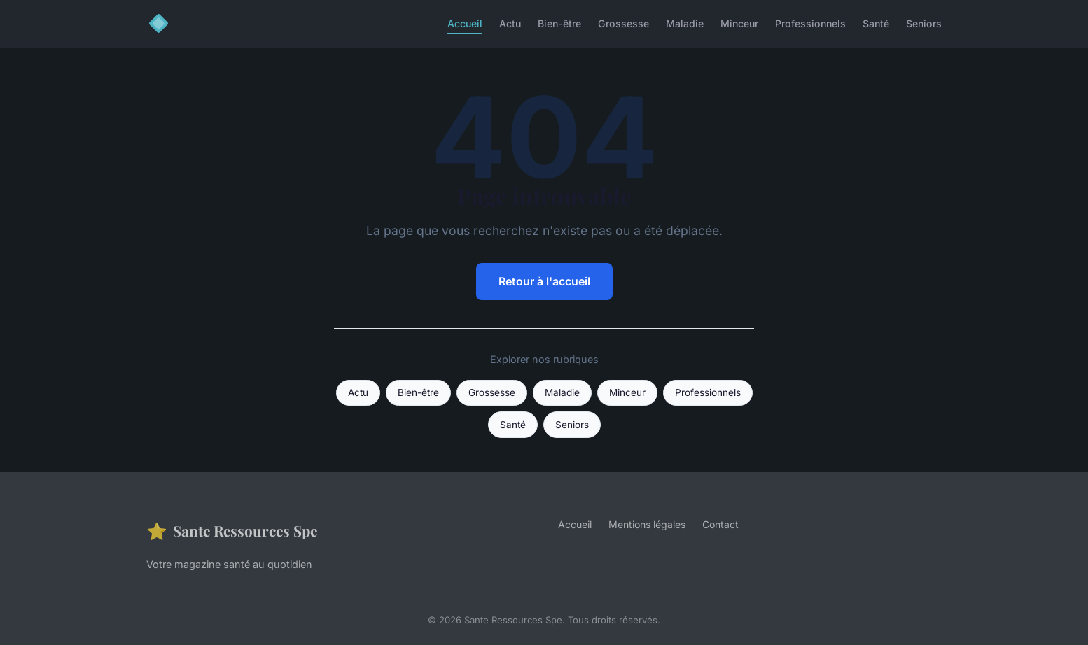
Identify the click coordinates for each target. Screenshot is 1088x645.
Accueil (464, 23)
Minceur (739, 23)
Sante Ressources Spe (231, 530)
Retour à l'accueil (544, 281)
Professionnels (810, 23)
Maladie (685, 23)
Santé (876, 23)
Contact (720, 524)
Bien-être (559, 23)
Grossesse (623, 23)
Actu (510, 23)
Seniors (924, 23)
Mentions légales (646, 524)
